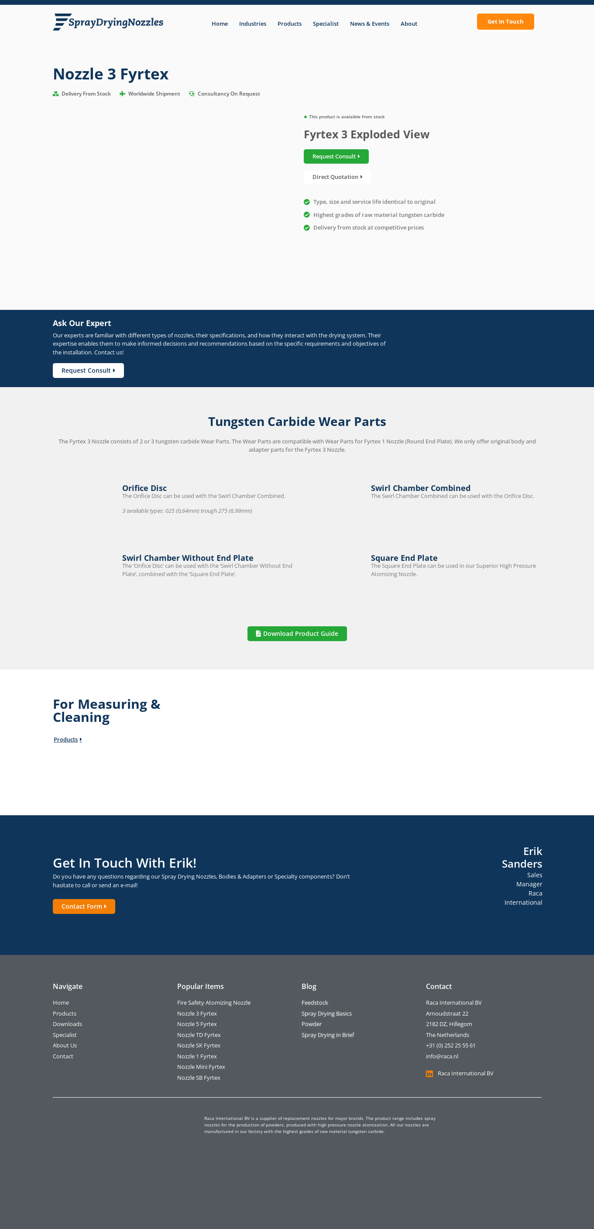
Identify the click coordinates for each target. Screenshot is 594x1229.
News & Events (369, 23)
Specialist (326, 23)
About (409, 23)
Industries (252, 23)
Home (220, 23)
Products (290, 23)
